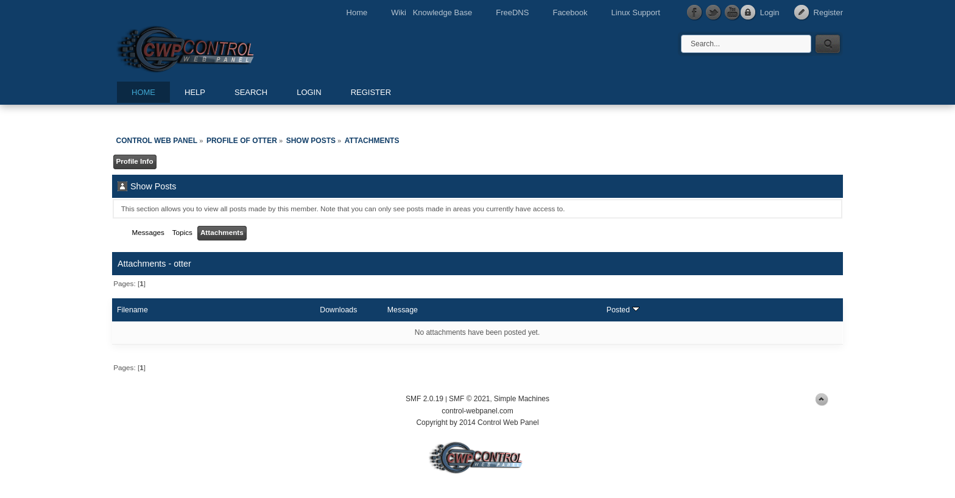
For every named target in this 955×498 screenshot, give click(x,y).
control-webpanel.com (477, 411)
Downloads (338, 310)
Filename (132, 310)
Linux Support (635, 12)
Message (402, 310)
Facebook (569, 12)
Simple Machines (521, 399)
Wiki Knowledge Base (431, 12)
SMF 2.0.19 (424, 399)
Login (770, 12)
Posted (623, 310)
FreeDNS (512, 12)
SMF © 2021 (469, 399)
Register (828, 12)
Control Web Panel (212, 47)
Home (357, 12)
